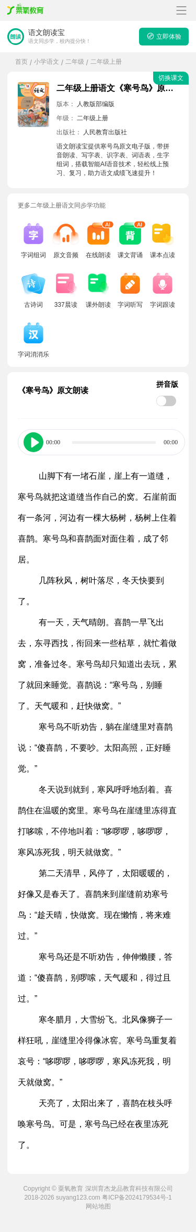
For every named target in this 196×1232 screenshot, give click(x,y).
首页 (21, 61)
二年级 (74, 61)
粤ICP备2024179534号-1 (136, 1197)
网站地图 (98, 1206)
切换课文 (170, 78)
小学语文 (46, 61)
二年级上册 (106, 61)
